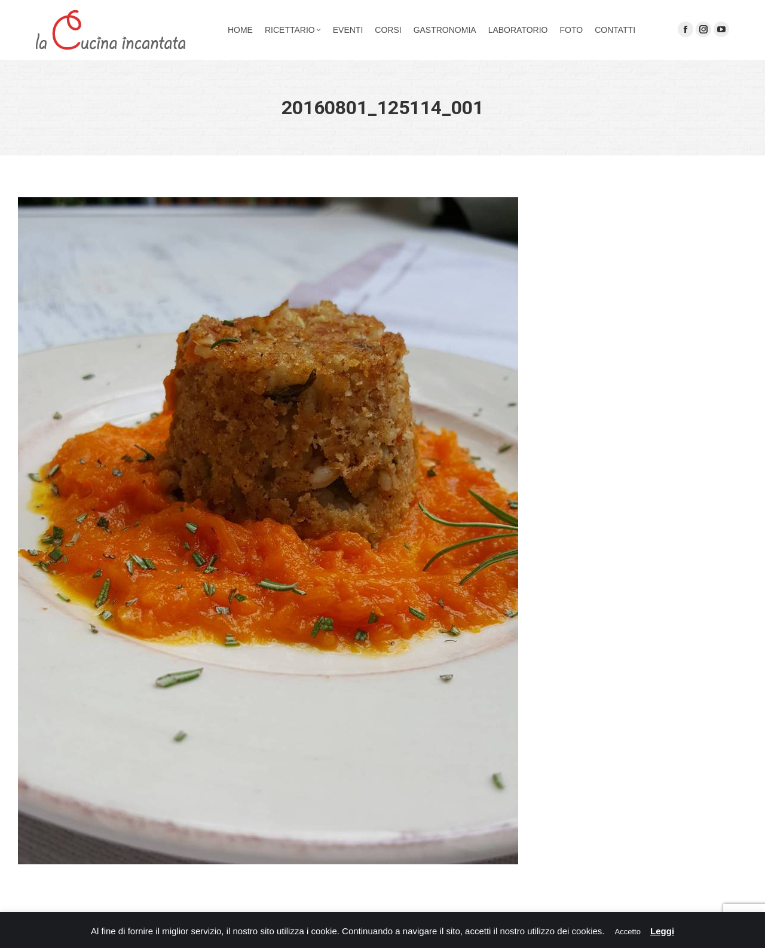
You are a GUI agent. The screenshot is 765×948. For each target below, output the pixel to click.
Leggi (662, 931)
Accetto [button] (628, 931)
